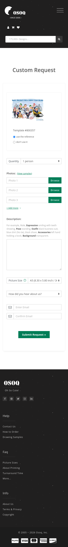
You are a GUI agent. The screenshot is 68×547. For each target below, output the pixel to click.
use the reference (23, 136)
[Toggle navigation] (60, 10)
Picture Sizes (10, 462)
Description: (14, 219)
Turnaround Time (13, 473)
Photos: (19, 173)
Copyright (8, 514)
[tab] (34, 208)
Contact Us (9, 426)
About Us (8, 504)
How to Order (11, 431)
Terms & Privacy (12, 509)
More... (7, 478)
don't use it (20, 142)
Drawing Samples (13, 437)
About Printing (11, 467)
